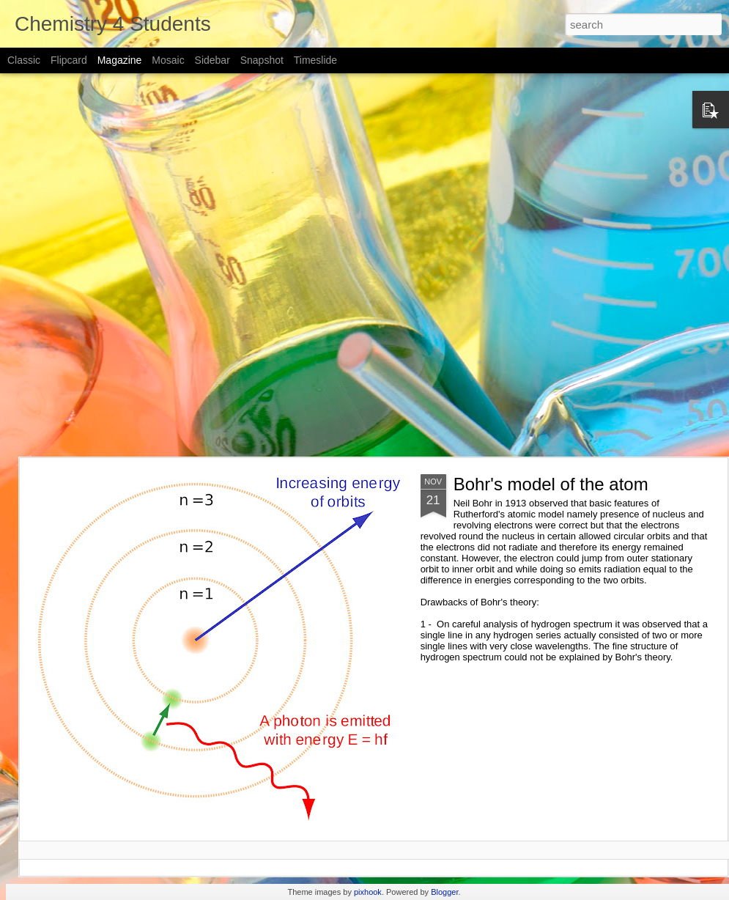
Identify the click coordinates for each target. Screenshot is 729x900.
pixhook (368, 892)
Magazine (119, 60)
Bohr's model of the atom (551, 484)
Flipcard (69, 60)
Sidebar (212, 60)
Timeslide (315, 60)
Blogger (444, 892)
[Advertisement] (177, 265)
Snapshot (262, 60)
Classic (23, 60)
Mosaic (168, 60)
